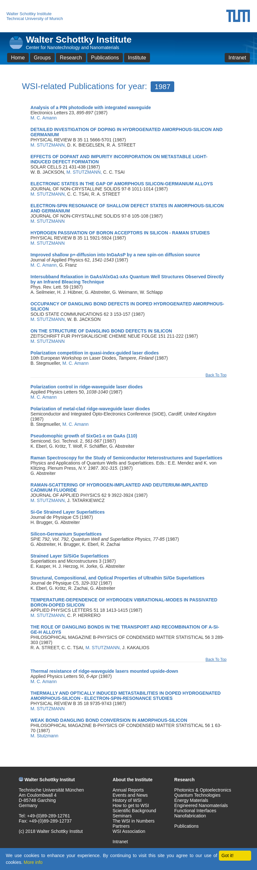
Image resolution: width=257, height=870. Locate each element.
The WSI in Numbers (133, 821)
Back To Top (216, 375)
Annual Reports (128, 790)
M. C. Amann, (44, 265)
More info (33, 862)
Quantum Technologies (197, 795)
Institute (137, 57)
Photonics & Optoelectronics (202, 790)
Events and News (130, 795)
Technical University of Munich (34, 18)
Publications (105, 57)
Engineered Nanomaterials (201, 805)
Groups (42, 57)
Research (71, 57)
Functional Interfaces (195, 810)
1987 (162, 87)
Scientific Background (134, 810)
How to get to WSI (130, 805)
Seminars (122, 815)
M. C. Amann (43, 117)
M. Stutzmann (44, 735)
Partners (121, 826)
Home (18, 57)
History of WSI (126, 800)
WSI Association (128, 831)
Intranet (237, 57)
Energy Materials (191, 800)
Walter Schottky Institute (29, 13)
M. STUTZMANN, (48, 145)
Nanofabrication (190, 815)
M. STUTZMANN (47, 221)
